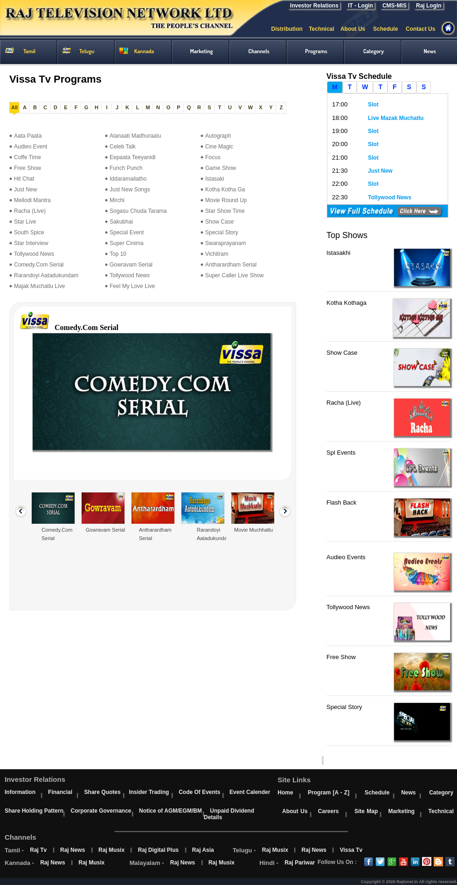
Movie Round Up (226, 200)
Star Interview (31, 243)
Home (285, 792)
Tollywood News (34, 254)
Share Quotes (102, 792)
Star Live (25, 221)
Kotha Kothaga (346, 302)
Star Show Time (225, 211)
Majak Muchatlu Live (39, 286)
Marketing (401, 811)
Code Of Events (199, 792)
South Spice (29, 232)
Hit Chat (24, 179)
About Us (356, 29)
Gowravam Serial (131, 264)
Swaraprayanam (225, 243)
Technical (324, 29)
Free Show (27, 168)
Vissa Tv (351, 850)
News (408, 792)
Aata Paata (28, 136)
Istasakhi (338, 252)
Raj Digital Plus (158, 850)
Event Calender (249, 792)
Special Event (127, 232)
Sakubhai (121, 221)
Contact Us (424, 29)
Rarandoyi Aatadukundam (46, 275)
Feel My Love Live (132, 286)
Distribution (290, 29)
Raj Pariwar (299, 862)
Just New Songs (130, 189)
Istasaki (214, 179)
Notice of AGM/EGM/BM (170, 811)
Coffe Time (27, 157)
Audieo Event (30, 146)
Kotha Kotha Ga (225, 189)
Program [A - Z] (328, 792)
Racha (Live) (30, 211)
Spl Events (340, 452)
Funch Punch (126, 168)
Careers (328, 811)
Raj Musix (111, 850)
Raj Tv (38, 850)
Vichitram (216, 254)
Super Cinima (127, 243)
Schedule (389, 29)
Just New (25, 189)
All (14, 107)
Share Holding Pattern (34, 811)
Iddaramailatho (128, 179)
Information (20, 792)
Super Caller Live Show (234, 275)
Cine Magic (219, 146)
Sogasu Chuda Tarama (138, 211)
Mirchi (117, 200)
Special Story (221, 232)
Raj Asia (203, 850)
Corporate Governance (100, 811)
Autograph (218, 136)
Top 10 (118, 254)
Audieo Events (346, 557)
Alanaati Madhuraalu (135, 136)
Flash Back (341, 502)
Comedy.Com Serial (38, 264)
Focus (213, 157)
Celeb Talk (123, 146)
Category (441, 792)
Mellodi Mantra (32, 200)
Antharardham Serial (230, 264)
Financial (60, 792)
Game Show (220, 168)
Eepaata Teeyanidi (133, 157)
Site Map (366, 811)
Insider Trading (149, 792)
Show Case (219, 221)
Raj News (72, 850)
